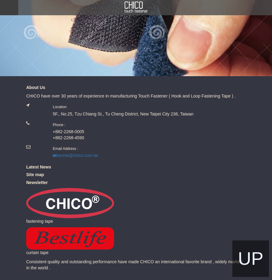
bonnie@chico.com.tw (77, 155)
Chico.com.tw (136, 7)
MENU (9, 7)
